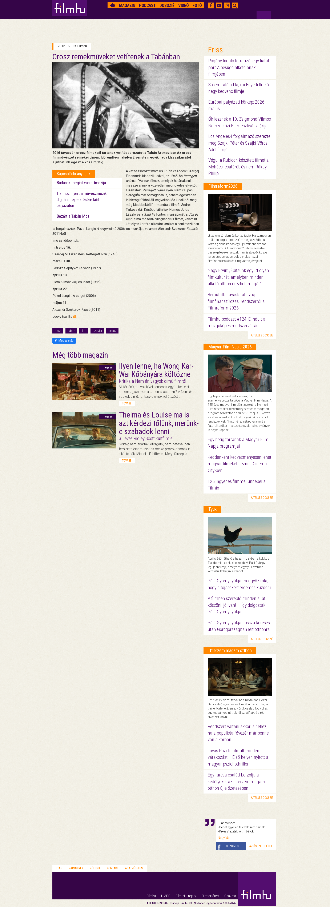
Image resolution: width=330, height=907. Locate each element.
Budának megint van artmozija (81, 182)
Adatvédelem (134, 868)
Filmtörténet (210, 896)
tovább (127, 403)
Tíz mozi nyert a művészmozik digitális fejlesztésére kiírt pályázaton (82, 199)
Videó (183, 5)
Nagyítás (224, 837)
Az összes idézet (260, 846)
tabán (71, 330)
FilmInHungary (186, 896)
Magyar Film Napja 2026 (230, 346)
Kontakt (112, 868)
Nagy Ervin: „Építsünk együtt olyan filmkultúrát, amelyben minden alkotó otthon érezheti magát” (238, 277)
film (83, 330)
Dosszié (167, 5)
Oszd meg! (232, 846)
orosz (112, 330)
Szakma (230, 896)
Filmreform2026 (223, 186)
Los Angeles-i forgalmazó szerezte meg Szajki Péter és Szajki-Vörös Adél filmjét (239, 143)
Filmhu (151, 896)
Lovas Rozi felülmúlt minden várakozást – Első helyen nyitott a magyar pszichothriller (238, 757)
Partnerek (76, 868)
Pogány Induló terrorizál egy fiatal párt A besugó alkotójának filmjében (238, 67)
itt (74, 317)
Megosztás (64, 340)
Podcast (147, 5)
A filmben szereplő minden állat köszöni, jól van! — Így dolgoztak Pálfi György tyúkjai (236, 605)
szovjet (97, 330)
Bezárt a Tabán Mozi (73, 216)
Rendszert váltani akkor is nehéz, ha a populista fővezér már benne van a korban (238, 733)
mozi (58, 330)
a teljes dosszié (262, 335)
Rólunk (95, 868)
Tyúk (212, 509)
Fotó (197, 5)
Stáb (59, 868)
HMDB (165, 896)
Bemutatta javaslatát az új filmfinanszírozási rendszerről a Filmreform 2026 (236, 301)
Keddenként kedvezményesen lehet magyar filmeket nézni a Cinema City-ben (239, 464)
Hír (112, 5)
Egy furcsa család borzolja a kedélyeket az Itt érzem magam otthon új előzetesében (236, 781)
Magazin (127, 5)
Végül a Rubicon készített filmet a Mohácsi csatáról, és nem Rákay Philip (238, 166)
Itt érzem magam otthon (230, 650)
